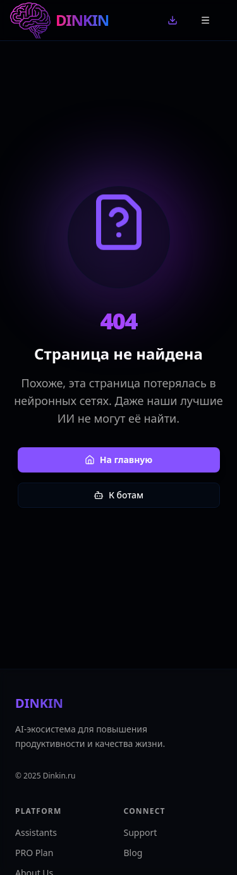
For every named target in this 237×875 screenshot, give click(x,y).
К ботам (118, 495)
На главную (119, 460)
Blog (133, 853)
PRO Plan (34, 853)
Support (140, 832)
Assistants (36, 832)
